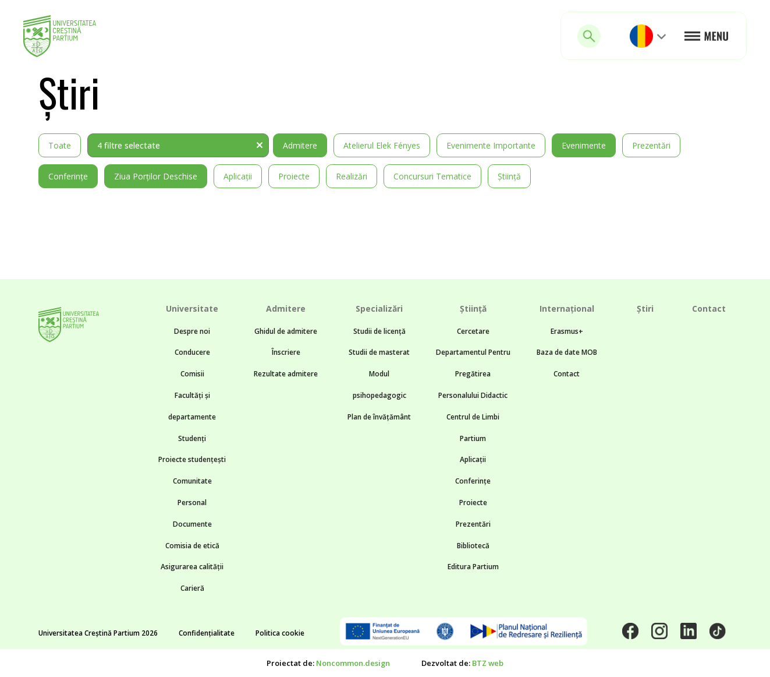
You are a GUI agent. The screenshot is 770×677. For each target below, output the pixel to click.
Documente (192, 524)
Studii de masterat (379, 352)
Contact (566, 374)
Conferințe (68, 176)
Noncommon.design (353, 663)
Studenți (192, 438)
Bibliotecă (473, 546)
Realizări (351, 176)
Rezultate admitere (286, 374)
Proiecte (294, 176)
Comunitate (192, 481)
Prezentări (651, 145)
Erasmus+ (567, 331)
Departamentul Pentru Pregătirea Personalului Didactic (473, 373)
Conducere (192, 352)
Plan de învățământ (379, 417)
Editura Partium (473, 567)
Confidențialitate (207, 633)
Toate (59, 145)
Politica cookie (280, 633)
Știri (645, 308)
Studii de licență (379, 331)
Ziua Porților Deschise (155, 176)
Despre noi (192, 331)
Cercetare (473, 331)
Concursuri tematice (432, 176)
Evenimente (584, 145)
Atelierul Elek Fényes (381, 145)
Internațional (567, 308)
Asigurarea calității (192, 567)
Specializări (379, 308)
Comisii (192, 374)
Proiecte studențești (192, 459)
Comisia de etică (192, 546)
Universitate (192, 308)
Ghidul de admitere (285, 331)
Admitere (300, 145)
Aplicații (237, 176)
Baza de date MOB (567, 352)
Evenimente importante (490, 145)
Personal (192, 502)
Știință (509, 176)
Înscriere (286, 352)
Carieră (192, 588)
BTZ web (487, 663)
